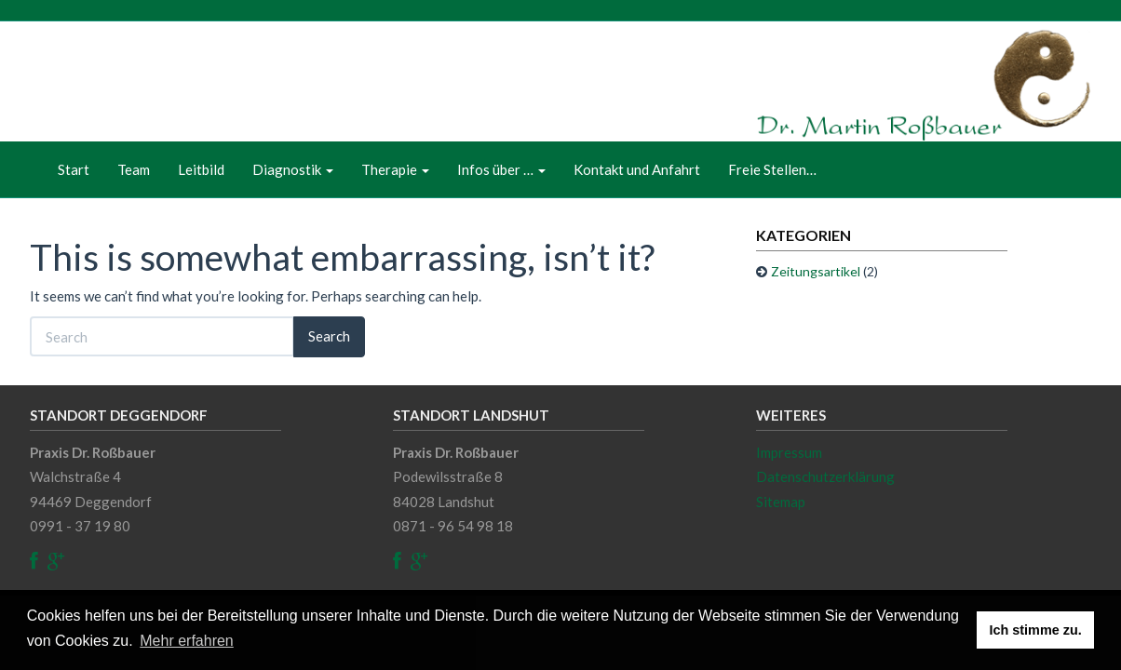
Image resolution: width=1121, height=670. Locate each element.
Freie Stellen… (772, 169)
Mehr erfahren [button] (187, 641)
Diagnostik (292, 169)
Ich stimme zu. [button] (1036, 630)
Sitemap (780, 501)
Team (133, 169)
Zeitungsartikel (815, 271)
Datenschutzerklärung (825, 476)
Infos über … (501, 169)
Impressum (789, 452)
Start (73, 169)
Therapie (395, 169)
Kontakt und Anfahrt (637, 169)
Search (329, 336)
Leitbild (201, 169)
